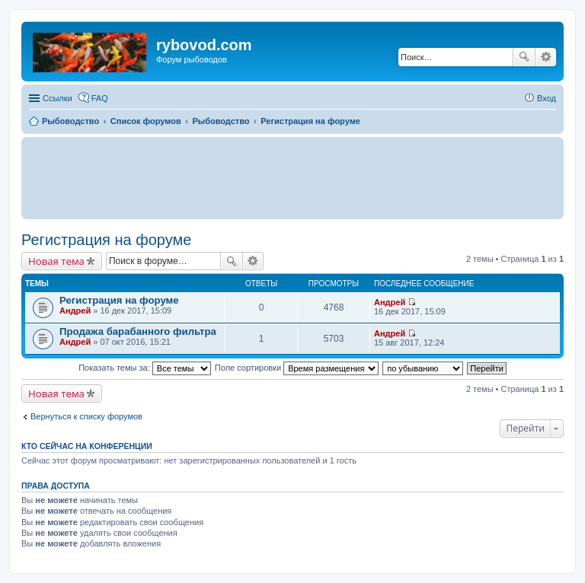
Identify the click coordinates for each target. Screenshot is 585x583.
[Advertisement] (292, 177)
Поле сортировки (297, 367)
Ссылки (57, 98)
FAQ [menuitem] (99, 98)
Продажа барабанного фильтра (137, 331)
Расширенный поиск (545, 57)
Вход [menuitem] (546, 98)
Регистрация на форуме (106, 239)
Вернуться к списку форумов (86, 416)
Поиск (524, 57)
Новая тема (56, 261)
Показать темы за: (144, 367)
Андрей (75, 310)
